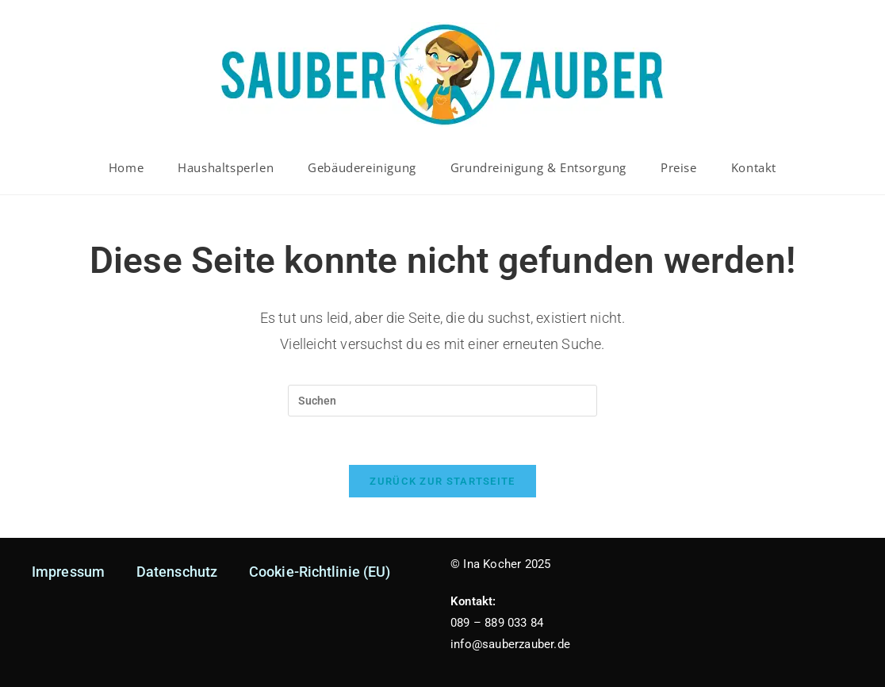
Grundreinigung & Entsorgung (538, 167)
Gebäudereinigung (362, 167)
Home (126, 167)
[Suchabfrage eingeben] (442, 400)
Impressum (68, 571)
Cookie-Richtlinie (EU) (319, 571)
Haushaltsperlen (226, 167)
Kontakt (753, 167)
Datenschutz (176, 571)
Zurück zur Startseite (442, 481)
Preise (679, 167)
